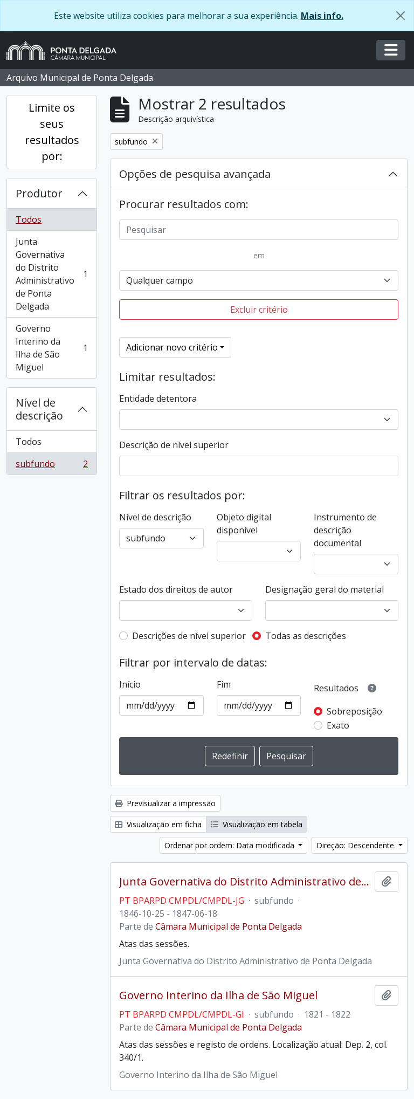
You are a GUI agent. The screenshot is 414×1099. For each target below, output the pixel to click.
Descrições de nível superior (189, 636)
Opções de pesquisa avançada (195, 174)
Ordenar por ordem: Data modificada (230, 845)
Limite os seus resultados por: (52, 131)
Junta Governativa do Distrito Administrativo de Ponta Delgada (51, 274)
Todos (29, 219)
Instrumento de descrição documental (345, 530)
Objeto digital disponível (244, 523)
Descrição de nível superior (174, 445)
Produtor (39, 193)
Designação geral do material (324, 589)
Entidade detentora (158, 398)
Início (130, 684)
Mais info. (322, 16)
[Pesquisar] (258, 229)
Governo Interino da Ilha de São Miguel (51, 347)
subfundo (51, 466)
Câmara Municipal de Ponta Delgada (228, 926)
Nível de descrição (39, 409)
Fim (224, 684)
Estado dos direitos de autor (176, 589)
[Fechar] (400, 16)
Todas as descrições (305, 636)
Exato (338, 725)
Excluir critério (259, 309)
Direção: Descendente (356, 845)
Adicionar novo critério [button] (172, 347)
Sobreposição (354, 711)
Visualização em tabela (256, 824)
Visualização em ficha (158, 824)
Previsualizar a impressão (165, 803)
